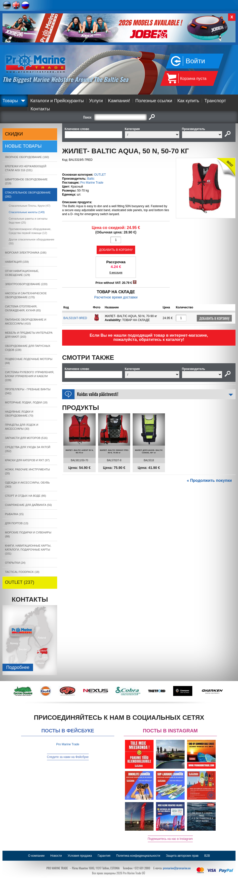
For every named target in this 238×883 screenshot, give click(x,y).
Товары (10, 100)
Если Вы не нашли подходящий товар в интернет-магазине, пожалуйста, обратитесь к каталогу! (149, 337)
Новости (56, 855)
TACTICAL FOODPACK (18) (22, 571)
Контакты (40, 109)
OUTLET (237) (19, 582)
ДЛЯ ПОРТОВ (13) (16, 523)
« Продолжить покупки (209, 480)
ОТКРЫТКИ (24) (15, 562)
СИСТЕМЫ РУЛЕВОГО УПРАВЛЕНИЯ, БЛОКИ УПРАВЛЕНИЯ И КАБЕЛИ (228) (29, 376)
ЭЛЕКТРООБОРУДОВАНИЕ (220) (26, 284)
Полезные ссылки (153, 101)
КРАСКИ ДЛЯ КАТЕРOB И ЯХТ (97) (27, 460)
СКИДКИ (14, 133)
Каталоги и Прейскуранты (57, 101)
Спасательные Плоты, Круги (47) (29, 205)
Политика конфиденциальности (138, 855)
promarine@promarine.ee (177, 868)
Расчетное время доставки (115, 297)
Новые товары (23, 146)
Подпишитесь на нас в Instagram (170, 839)
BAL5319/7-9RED (75, 318)
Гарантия (104, 855)
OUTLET (100, 174)
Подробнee (17, 667)
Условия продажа (80, 855)
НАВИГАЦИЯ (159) (17, 261)
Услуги (96, 101)
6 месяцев (115, 272)
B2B (207, 855)
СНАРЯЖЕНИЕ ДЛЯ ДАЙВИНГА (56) (28, 504)
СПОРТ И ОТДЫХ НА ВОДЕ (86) (25, 495)
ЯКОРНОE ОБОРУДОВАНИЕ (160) (27, 157)
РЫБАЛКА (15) (14, 514)
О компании (36, 855)
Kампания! (119, 101)
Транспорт (215, 101)
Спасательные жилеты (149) (27, 212)
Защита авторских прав (182, 855)
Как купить (188, 101)
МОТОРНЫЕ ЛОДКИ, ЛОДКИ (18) (26, 402)
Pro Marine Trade (91, 182)
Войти (195, 61)
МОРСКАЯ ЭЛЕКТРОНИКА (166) (25, 252)
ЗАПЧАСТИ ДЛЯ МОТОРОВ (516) (26, 437)
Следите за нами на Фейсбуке (68, 757)
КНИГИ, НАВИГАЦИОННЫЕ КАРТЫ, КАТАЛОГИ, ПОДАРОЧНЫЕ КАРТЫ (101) (28, 549)
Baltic (90, 178)
